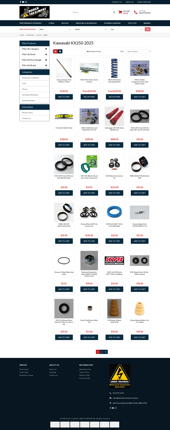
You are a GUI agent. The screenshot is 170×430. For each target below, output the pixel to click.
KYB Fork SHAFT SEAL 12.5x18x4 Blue (114, 225)
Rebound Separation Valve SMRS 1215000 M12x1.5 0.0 (89, 274)
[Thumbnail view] (55, 51)
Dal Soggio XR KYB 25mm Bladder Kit (114, 129)
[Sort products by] (138, 51)
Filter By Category (34, 49)
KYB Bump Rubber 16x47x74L (114, 321)
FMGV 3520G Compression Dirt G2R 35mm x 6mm (139, 82)
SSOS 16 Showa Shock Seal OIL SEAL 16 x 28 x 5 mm (64, 322)
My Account (23, 369)
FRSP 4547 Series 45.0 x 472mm (89, 81)
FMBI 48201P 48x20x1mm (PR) (139, 177)
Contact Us (26, 118)
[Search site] (114, 12)
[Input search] (91, 12)
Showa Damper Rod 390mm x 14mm (64, 81)
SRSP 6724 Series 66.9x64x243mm (114, 81)
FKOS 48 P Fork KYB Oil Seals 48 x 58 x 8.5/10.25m (139, 129)
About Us (52, 369)
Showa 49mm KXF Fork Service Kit (89, 225)
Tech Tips (132, 23)
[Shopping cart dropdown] (124, 12)
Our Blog (52, 372)
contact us (117, 2)
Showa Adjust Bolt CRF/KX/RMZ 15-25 (139, 225)
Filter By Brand (34, 65)
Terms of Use (84, 372)
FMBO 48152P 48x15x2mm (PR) (64, 225)
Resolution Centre (26, 375)
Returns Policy (27, 113)
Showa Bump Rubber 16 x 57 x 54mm (139, 321)
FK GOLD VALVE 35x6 (64, 128)
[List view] (60, 51)
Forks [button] (51, 23)
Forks (24, 83)
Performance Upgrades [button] (30, 23)
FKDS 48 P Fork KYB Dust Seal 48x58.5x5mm (63, 177)
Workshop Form (85, 369)
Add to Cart (64, 97)
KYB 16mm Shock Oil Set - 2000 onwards (139, 273)
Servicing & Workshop (30, 95)
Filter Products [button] (29, 43)
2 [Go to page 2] (101, 352)
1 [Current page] (97, 352)
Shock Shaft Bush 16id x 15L (89, 321)
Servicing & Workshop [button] (86, 23)
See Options (89, 97)
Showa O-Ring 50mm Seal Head (64, 273)
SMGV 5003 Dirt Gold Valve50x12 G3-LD (89, 129)
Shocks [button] (65, 23)
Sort (122, 51)
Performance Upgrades (30, 78)
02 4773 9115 (145, 13)
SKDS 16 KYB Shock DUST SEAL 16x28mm (114, 273)
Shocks (24, 89)
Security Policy (84, 378)
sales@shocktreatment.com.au (125, 398)
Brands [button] (147, 23)
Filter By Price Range (34, 60)
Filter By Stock (34, 54)
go (147, 29)
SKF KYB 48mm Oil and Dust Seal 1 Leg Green (89, 177)
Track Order (23, 372)
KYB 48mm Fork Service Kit (114, 177)
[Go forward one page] (106, 352)
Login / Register (144, 2)
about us (129, 2)
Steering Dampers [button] (112, 23)
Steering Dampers (28, 100)
